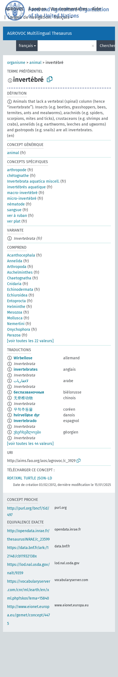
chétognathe (18, 175)
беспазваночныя (29, 392)
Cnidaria (14, 284)
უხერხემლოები (27, 432)
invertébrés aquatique (26, 187)
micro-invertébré (22, 198)
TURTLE (30, 478)
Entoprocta (16, 301)
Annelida (14, 261)
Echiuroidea (17, 295)
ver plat (13, 221)
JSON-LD (44, 478)
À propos (37, 8)
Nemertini (16, 324)
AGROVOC (14, 8)
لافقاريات (21, 381)
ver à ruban (17, 215)
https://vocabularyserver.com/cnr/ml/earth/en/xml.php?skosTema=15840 (28, 590)
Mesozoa (14, 312)
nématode (16, 204)
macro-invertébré (22, 193)
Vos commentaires (68, 8)
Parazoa (14, 335)
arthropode (16, 170)
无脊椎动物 (23, 398)
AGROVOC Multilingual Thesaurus (39, 33)
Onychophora (18, 329)
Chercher (107, 45)
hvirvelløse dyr (27, 415)
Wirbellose (23, 358)
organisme (16, 62)
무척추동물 (23, 409)
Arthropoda (16, 266)
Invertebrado (25, 421)
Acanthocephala (21, 255)
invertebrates (26, 369)
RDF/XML (14, 478)
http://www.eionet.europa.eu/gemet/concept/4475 (28, 615)
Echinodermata (20, 289)
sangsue (14, 210)
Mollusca (15, 318)
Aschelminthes (20, 272)
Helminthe (16, 306)
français (61, 17)
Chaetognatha (19, 278)
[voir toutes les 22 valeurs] (30, 341)
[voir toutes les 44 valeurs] (30, 443)
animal (35, 62)
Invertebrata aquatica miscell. (33, 181)
